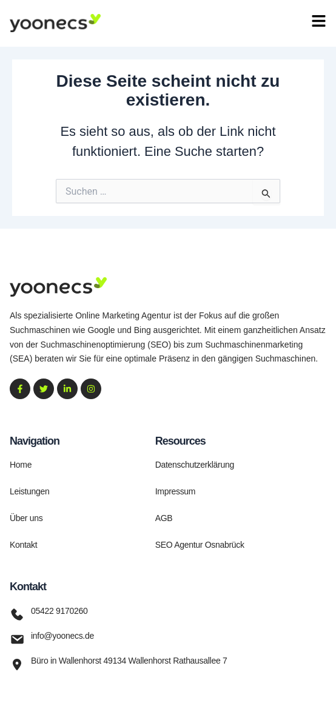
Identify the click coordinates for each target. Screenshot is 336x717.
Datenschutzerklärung (194, 465)
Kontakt (23, 545)
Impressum (175, 491)
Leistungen (30, 491)
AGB (164, 518)
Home (21, 465)
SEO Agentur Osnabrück (199, 545)
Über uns (26, 518)
